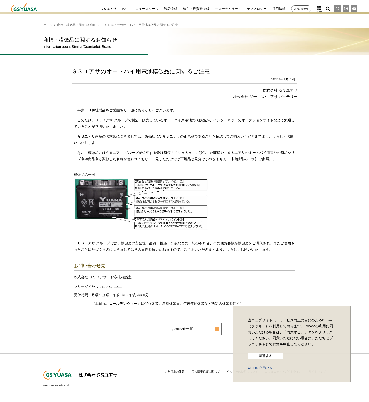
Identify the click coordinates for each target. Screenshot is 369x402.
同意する (265, 356)
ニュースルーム (142, 9)
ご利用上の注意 (174, 371)
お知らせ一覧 (182, 329)
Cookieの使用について (262, 367)
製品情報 (166, 9)
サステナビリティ (224, 9)
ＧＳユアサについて (110, 9)
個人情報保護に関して (206, 371)
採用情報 (274, 9)
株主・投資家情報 (192, 9)
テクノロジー (252, 9)
